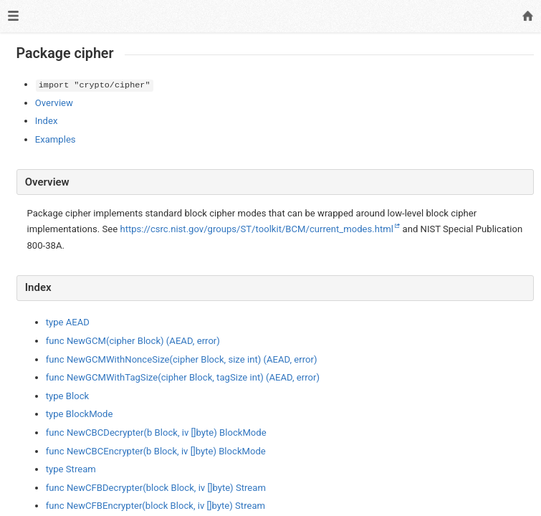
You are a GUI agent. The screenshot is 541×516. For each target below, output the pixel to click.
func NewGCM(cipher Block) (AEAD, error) (133, 340)
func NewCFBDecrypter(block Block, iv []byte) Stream (156, 487)
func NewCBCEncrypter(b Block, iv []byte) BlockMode (156, 451)
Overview (54, 102)
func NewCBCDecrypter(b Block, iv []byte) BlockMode (156, 432)
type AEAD (68, 322)
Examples (55, 139)
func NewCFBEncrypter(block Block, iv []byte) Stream (155, 505)
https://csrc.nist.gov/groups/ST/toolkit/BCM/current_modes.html (256, 229)
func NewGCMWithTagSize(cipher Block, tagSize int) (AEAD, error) (183, 377)
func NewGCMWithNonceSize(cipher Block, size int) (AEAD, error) (181, 359)
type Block (67, 396)
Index (46, 120)
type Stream (71, 469)
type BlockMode (79, 413)
